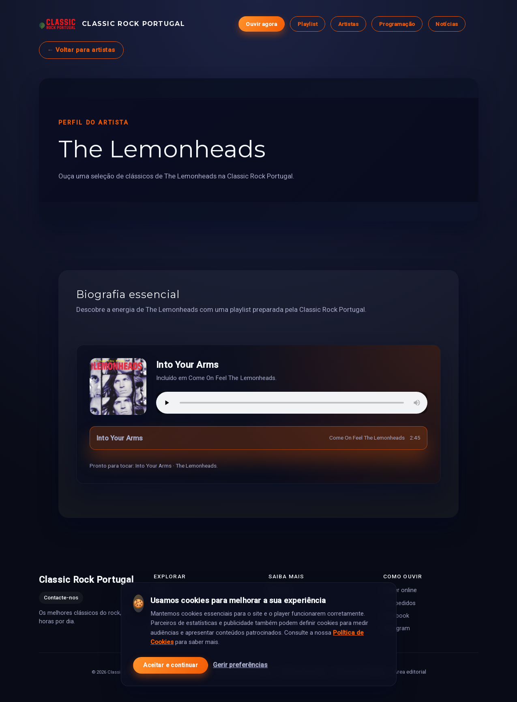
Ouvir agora (261, 24)
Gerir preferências (240, 662)
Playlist (307, 24)
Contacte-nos (61, 598)
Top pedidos (399, 603)
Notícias (446, 24)
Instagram (396, 628)
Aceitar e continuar (170, 661)
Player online (400, 590)
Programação (397, 24)
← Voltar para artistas (81, 50)
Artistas (348, 24)
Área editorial (409, 671)
